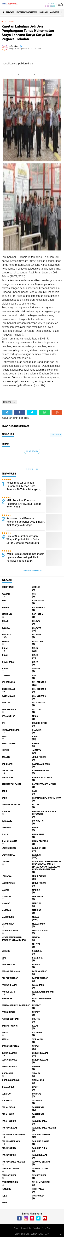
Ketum (35, 804)
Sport (35, 1087)
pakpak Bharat (9, 985)
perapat (36, 1005)
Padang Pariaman (11, 971)
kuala (35, 827)
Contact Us (26, 1228)
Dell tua (36, 709)
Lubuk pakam (39, 883)
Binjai (35, 648)
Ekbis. (35, 716)
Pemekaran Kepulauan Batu (16, 1005)
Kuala (5, 834)
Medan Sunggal (40, 930)
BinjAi (5, 655)
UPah (4, 1202)
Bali (4, 600)
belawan (36, 628)
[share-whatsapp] (44, 412)
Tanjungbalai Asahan (13, 1161)
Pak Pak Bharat (10, 978)
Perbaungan (8, 1012)
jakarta (36, 750)
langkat (36, 854)
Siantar (36, 1066)
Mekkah (36, 937)
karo (4, 791)
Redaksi (36, 1228)
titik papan (38, 1189)
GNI (3, 723)
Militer (36, 944)
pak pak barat (39, 971)
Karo (34, 791)
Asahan (6, 594)
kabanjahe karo (40, 770)
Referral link (32, 469)
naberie (6, 951)
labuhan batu (9, 848)
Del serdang (8, 682)
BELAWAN (10, 12)
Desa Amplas (8, 716)
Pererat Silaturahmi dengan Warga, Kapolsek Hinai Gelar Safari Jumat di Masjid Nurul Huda (23, 541)
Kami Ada (46, 1228)
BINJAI (35, 655)
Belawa (6, 628)
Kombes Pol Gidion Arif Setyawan (44, 812)
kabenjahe (7, 777)
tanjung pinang (40, 1141)
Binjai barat (8, 662)
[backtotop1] (61, 1234)
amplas (36, 587)
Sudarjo (6, 1093)
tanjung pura (9, 1148)
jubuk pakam (39, 757)
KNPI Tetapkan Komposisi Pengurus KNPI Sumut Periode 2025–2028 (23, 504)
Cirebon (6, 675)
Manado (6, 903)
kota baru (7, 820)
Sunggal (36, 1093)
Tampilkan (56, 435)
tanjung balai (39, 1121)
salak (35, 1025)
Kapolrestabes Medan (27, 12)
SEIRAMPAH (37, 1039)
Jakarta (6, 757)
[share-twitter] (32, 412)
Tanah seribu (9, 1121)
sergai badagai (9, 1053)
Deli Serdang (8, 689)
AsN (34, 594)
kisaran (6, 811)
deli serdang (39, 682)
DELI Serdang (39, 689)
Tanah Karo (38, 1114)
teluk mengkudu (10, 1182)
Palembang (38, 985)
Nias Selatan (8, 964)
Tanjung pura (39, 1148)
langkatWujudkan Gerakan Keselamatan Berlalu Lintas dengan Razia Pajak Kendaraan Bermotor (46, 865)
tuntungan (38, 1195)
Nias (4, 957)
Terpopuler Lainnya (32, 570)
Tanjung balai (9, 1127)
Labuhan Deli (9, 854)
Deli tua (6, 702)
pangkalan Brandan (43, 991)
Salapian (37, 1032)
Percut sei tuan (10, 1019)
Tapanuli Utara (40, 1168)
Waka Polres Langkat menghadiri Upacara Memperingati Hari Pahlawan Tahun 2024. (25, 557)
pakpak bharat (40, 978)
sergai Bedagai (40, 1053)
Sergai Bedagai (9, 1059)
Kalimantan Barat (11, 784)
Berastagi (37, 641)
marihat (36, 910)
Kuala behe (38, 834)
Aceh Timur (8, 587)
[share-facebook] (19, 412)
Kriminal (6, 827)
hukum (35, 743)
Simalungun (8, 1087)
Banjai (5, 607)
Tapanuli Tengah (10, 1168)
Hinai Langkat (9, 743)
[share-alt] (7, 412)
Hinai (35, 736)
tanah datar (8, 1107)
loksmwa (7, 876)
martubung (8, 917)
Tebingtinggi (39, 1175)
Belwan (6, 641)
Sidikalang (38, 1080)
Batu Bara (37, 614)
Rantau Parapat (10, 1025)
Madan (5, 889)
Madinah (44, 12)
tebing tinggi (9, 1175)
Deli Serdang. (39, 696)
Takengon (37, 1100)
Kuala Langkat (9, 841)
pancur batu (8, 991)
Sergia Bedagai (9, 1066)
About (16, 1228)
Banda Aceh (38, 600)
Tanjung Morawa (11, 1141)
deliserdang (38, 702)
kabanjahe (7, 770)
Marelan (6, 910)
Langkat (6, 861)
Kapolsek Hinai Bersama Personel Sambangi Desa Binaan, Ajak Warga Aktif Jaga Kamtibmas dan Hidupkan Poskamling (25, 525)
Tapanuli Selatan (41, 1161)
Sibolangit (7, 1073)
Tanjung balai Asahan (13, 1134)
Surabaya (7, 1100)
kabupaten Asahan (42, 777)
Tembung (6, 1189)
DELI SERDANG (8, 696)
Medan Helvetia (10, 930)
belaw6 (36, 621)
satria (5, 1039)
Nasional (37, 951)
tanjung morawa (41, 1134)
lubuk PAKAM (8, 883)
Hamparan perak (10, 730)
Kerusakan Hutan (11, 804)
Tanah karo (8, 1114)
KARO (4, 797)
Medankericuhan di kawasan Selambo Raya (14, 938)
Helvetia (36, 730)
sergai (35, 1046)
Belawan (6, 634)
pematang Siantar (42, 998)
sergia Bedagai (40, 1059)
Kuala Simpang (40, 841)
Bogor (5, 668)
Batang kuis (38, 607)
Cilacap (36, 668)
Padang (36, 964)
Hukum (5, 750)
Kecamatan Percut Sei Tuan (46, 797)
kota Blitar (38, 820)
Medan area (8, 923)
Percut (36, 1012)
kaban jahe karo (41, 764)
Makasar (6, 896)
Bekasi (5, 621)
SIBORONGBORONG (10, 1080)
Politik (36, 1019)
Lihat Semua (32, 451)
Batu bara (7, 614)
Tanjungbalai (39, 1155)
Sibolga (36, 1073)
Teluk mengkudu (41, 1182)
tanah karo (38, 1107)
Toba (4, 1195)
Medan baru (38, 923)
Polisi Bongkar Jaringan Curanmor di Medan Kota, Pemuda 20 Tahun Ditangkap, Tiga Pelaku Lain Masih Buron (23, 487)
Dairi (34, 675)
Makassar (54, 12)
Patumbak (7, 998)
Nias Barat (38, 957)
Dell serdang (9, 709)
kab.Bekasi (7, 764)
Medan (35, 917)
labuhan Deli (9, 21)
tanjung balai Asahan (44, 1127)
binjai (5, 648)
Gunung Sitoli (39, 723)
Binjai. (35, 662)
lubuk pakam (39, 876)
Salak (5, 1032)
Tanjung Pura (9, 1155)
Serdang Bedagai (10, 1046)
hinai (4, 736)
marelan (36, 903)
